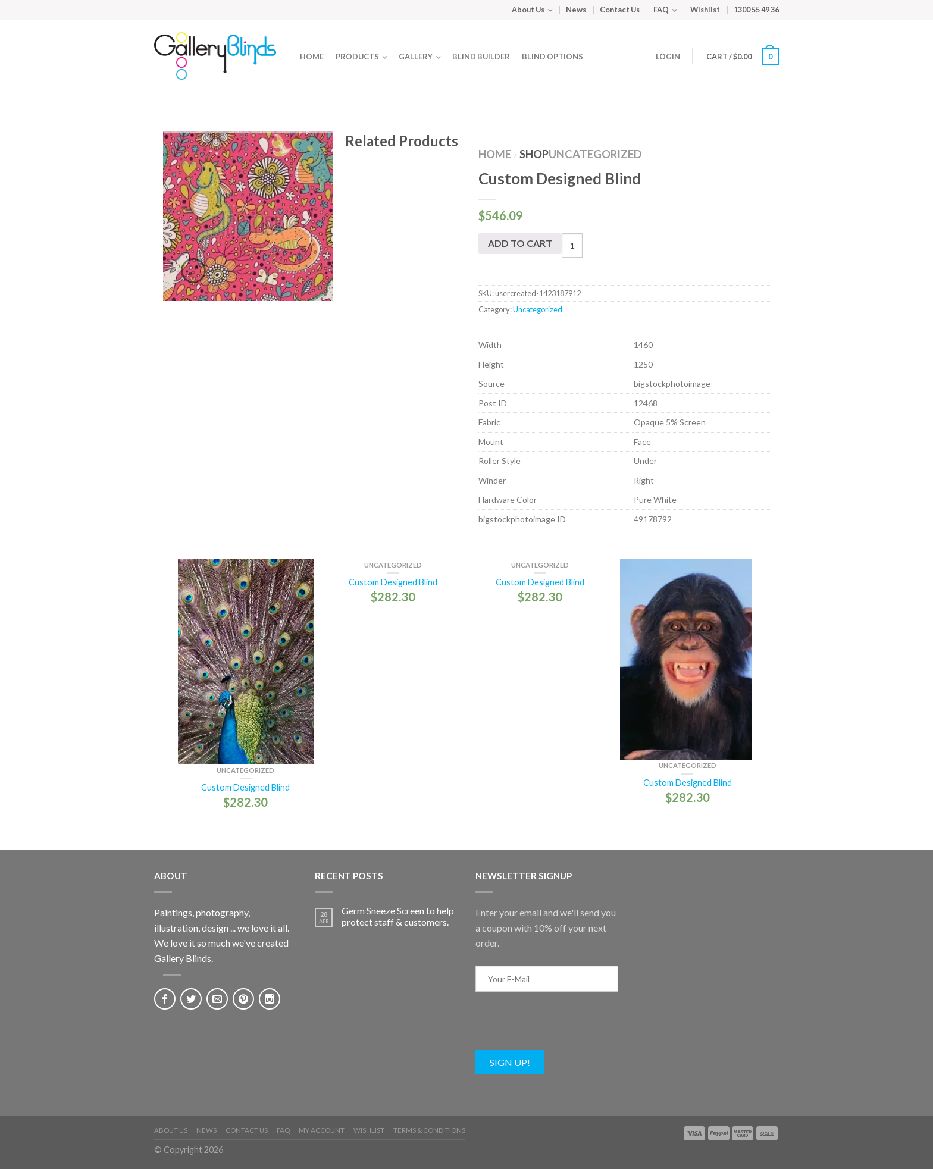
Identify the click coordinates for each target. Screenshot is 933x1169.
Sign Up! (510, 1062)
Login (668, 56)
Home (312, 56)
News (576, 9)
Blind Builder (481, 56)
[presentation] (565, 1027)
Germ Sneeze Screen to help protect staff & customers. (398, 916)
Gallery (416, 56)
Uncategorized (595, 154)
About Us (528, 9)
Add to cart (520, 243)
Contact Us (620, 9)
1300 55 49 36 (756, 9)
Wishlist (705, 9)
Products (357, 56)
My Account (322, 1130)
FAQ (661, 9)
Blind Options (552, 56)
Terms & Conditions (429, 1130)
